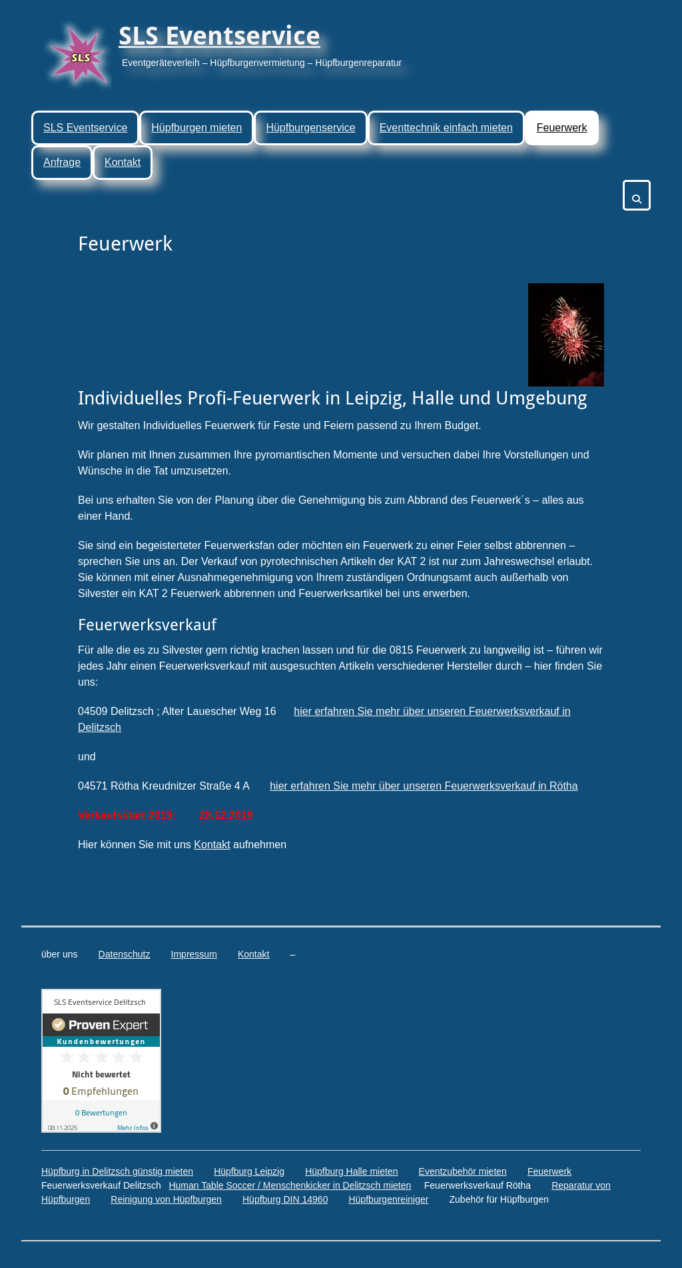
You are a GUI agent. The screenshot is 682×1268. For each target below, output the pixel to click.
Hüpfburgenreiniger (389, 1199)
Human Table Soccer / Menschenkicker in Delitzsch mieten (290, 1185)
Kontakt (123, 162)
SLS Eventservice (219, 36)
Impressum (194, 954)
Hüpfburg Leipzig (249, 1171)
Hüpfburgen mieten (196, 127)
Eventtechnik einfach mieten (446, 127)
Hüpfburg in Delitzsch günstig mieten (117, 1171)
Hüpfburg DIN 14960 (285, 1199)
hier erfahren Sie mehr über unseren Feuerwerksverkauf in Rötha (423, 786)
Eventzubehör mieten (463, 1171)
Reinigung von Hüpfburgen (166, 1199)
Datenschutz (125, 954)
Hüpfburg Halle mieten (351, 1171)
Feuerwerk (562, 127)
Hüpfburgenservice (310, 127)
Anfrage (62, 162)
